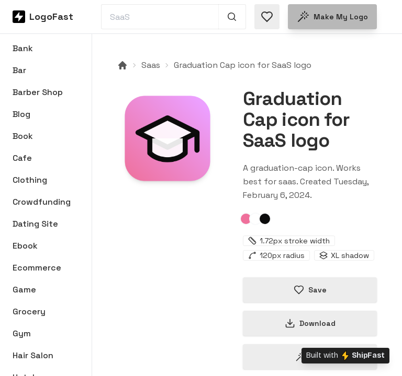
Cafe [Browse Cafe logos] (22, 157)
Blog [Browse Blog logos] (21, 114)
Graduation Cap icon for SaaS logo (242, 65)
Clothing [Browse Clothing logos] (30, 179)
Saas (150, 65)
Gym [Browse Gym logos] (22, 333)
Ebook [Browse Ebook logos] (25, 245)
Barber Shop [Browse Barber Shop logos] (38, 92)
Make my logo (332, 16)
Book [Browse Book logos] (23, 136)
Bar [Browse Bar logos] (19, 70)
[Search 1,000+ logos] (232, 16)
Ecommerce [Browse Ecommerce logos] (37, 267)
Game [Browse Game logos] (24, 289)
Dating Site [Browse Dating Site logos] (35, 223)
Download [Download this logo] (310, 323)
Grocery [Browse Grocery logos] (29, 311)
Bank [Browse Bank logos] (23, 48)
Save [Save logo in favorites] (310, 290)
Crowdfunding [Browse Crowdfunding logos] (42, 201)
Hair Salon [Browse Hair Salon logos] (33, 355)
